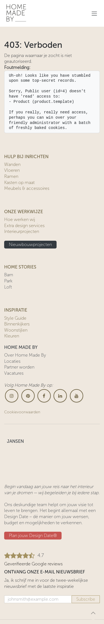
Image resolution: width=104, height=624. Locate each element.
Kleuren (11, 336)
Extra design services (24, 225)
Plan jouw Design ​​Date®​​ (33, 535)
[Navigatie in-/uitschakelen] (94, 13)
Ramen (11, 176)
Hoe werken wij (19, 219)
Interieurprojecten (21, 231)
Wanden (12, 164)
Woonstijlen (15, 330)
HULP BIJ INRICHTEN (26, 156)
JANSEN (15, 441)
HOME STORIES (20, 267)
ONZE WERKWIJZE (23, 211)
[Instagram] (11, 395)
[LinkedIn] (60, 395)
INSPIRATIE (15, 310)
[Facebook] (44, 395)
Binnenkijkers (17, 324)
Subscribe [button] (85, 599)
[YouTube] (76, 395)
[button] (93, 613)
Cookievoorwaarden (22, 412)
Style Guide (15, 318)
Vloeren (12, 170)
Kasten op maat (19, 182)
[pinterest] (28, 395)
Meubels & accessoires (26, 188)
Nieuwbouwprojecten (30, 244)
